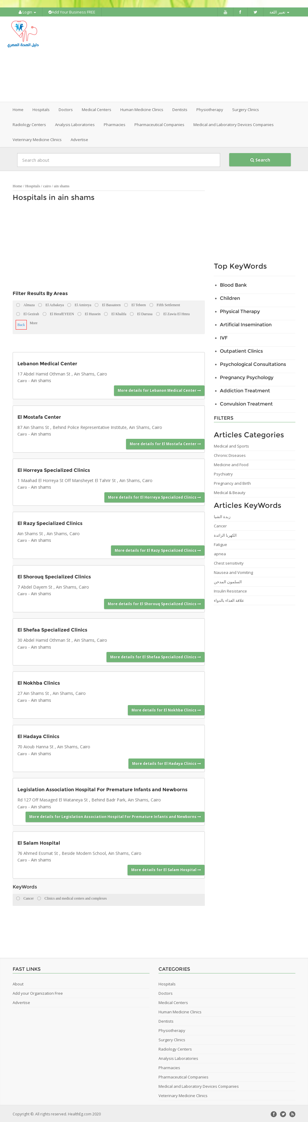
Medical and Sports (231, 445)
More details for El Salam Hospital (166, 868)
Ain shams (41, 379)
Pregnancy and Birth (232, 482)
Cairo (22, 379)
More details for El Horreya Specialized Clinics (154, 496)
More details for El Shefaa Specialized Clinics (155, 655)
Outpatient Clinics (241, 350)
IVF (224, 336)
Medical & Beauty (229, 491)
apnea (220, 552)
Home (18, 108)
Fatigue (220, 543)
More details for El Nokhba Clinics (166, 708)
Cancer (220, 524)
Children (230, 297)
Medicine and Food (231, 463)
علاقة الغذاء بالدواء (229, 599)
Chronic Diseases (230, 454)
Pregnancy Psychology (246, 376)
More (34, 322)
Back (21, 323)
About (18, 982)
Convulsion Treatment (246, 403)
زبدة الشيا (222, 515)
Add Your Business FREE (71, 12)
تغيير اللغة (279, 12)
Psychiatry (223, 472)
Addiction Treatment (245, 389)
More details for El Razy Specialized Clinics (158, 549)
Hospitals (32, 184)
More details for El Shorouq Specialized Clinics (154, 602)
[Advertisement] (191, 59)
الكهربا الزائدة (225, 534)
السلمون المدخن (228, 580)
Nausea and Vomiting (233, 571)
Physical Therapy (240, 310)
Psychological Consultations (253, 363)
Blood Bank (233, 284)
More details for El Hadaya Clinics (166, 762)
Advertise (79, 138)
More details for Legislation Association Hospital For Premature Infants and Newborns (115, 815)
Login (27, 12)
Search (260, 158)
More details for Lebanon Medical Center (159, 389)
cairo (47, 184)
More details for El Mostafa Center (165, 442)
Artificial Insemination (246, 323)
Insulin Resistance (230, 590)
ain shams (61, 184)
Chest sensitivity (229, 562)
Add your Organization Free (38, 992)
